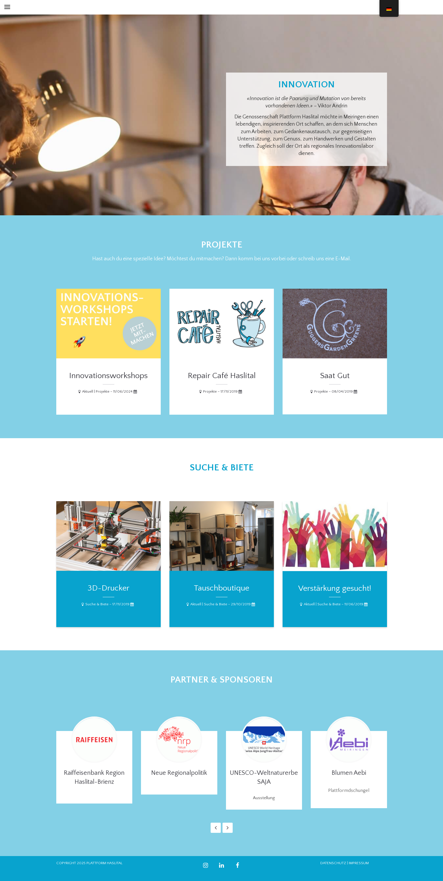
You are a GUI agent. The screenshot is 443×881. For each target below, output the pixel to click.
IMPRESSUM (359, 863)
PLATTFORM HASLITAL (104, 863)
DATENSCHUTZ (333, 863)
